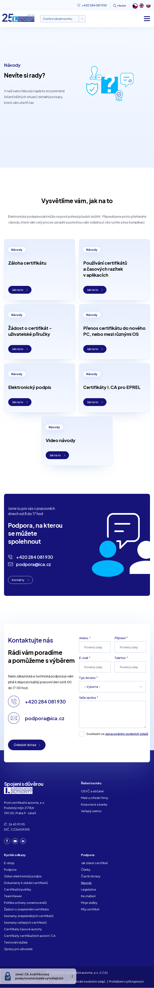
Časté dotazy (90, 876)
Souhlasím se (116, 734)
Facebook (7, 840)
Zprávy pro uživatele (18, 949)
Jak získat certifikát (94, 863)
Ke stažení (88, 896)
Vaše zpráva (87, 697)
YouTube (15, 841)
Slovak (148, 5)
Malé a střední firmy (94, 798)
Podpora (10, 869)
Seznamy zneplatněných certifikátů (29, 916)
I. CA (18, 790)
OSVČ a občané (92, 791)
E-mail (83, 658)
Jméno (83, 638)
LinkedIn (23, 841)
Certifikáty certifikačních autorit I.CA (30, 935)
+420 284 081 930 (94, 5)
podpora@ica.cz (33, 564)
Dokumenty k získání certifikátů (26, 883)
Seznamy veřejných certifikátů (25, 922)
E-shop (9, 863)
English (141, 5)
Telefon (120, 658)
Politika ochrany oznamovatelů (25, 902)
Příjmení (120, 638)
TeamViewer (13, 896)
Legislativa (88, 889)
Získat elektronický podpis (23, 876)
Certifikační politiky (17, 889)
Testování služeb (16, 942)
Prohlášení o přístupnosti (126, 981)
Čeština (134, 5)
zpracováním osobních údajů (126, 734)
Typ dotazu (87, 677)
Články (85, 869)
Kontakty (18, 580)
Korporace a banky (94, 804)
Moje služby (89, 902)
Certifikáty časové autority (23, 929)
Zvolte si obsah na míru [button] (57, 18)
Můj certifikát (90, 909)
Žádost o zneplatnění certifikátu (26, 909)
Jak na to (17, 290)
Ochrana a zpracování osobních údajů (79, 981)
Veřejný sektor (91, 811)
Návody (86, 883)
